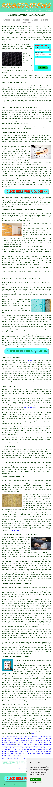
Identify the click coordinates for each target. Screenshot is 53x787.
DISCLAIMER (48, 10)
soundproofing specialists (11, 372)
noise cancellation (44, 665)
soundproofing (6, 30)
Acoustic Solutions (9, 742)
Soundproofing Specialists (35, 746)
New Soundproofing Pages (11, 773)
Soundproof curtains (9, 630)
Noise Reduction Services (12, 746)
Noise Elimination (27, 740)
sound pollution (16, 46)
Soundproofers (12, 737)
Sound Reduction (45, 742)
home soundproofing (43, 690)
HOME (27, 10)
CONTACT (41, 10)
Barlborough (29, 360)
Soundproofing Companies (42, 744)
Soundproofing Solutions (10, 740)
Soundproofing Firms (43, 740)
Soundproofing (6, 360)
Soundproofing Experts (24, 738)
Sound (25, 53)
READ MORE (15, 531)
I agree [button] (32, 779)
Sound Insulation (44, 750)
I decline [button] (38, 779)
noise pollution (45, 728)
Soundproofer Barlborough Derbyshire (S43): (17, 26)
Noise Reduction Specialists (25, 750)
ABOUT (36, 10)
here (32, 733)
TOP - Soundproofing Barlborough (13, 758)
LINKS (31, 10)
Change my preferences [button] (36, 782)
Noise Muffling (44, 738)
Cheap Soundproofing (43, 748)
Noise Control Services (29, 737)
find (7, 708)
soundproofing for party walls (25, 665)
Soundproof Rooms (8, 751)
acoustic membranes (14, 682)
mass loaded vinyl (29, 407)
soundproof (21, 79)
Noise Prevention (23, 744)
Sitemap (2, 773)
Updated (20, 773)
